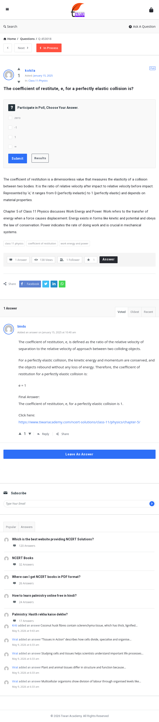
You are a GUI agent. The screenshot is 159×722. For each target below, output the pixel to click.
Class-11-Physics (38, 80)
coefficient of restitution (42, 243)
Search (10, 26)
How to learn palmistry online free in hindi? (44, 595)
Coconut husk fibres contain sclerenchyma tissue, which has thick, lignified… (89, 625)
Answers (26, 527)
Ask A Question (142, 26)
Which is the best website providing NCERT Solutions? (53, 539)
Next (23, 48)
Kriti (14, 625)
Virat (15, 639)
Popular (11, 527)
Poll (152, 68)
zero (17, 118)
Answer (108, 259)
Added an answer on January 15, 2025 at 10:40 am (46, 332)
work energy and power (74, 243)
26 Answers (23, 583)
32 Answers (23, 564)
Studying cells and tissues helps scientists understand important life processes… (92, 653)
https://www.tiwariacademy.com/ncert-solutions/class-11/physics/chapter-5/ (79, 422)
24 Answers (23, 602)
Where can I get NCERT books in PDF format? (46, 577)
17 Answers (23, 621)
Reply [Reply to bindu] (43, 434)
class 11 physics (14, 243)
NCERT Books (22, 558)
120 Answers (23, 546)
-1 (15, 127)
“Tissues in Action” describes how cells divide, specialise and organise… (86, 639)
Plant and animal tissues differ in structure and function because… (83, 667)
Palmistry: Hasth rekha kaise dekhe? (40, 614)
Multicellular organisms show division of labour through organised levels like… (91, 681)
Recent (148, 312)
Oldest (134, 312)
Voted (122, 312)
